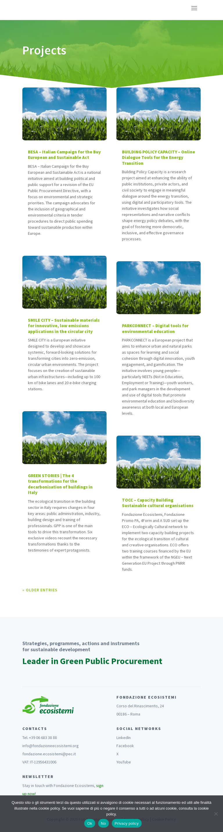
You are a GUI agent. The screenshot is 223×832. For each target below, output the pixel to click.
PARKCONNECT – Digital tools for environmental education (155, 328)
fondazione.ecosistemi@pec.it (49, 753)
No (103, 823)
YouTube (123, 762)
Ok (89, 823)
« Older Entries (39, 590)
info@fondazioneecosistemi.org (50, 745)
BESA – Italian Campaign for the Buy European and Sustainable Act (64, 154)
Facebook (125, 745)
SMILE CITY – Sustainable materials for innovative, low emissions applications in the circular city (64, 325)
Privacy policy (127, 823)
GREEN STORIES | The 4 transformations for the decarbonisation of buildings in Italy (60, 484)
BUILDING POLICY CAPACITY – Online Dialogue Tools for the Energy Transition (158, 157)
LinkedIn (123, 737)
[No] (216, 814)
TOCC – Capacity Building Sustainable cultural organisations (157, 503)
